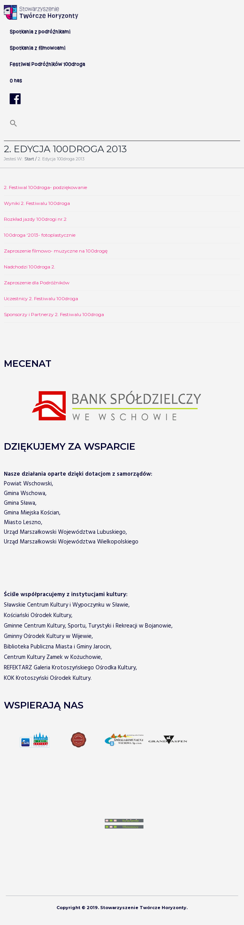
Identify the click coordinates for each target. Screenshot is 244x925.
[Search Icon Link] (13, 126)
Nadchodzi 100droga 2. (29, 267)
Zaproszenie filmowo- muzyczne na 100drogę (55, 251)
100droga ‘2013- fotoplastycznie (39, 235)
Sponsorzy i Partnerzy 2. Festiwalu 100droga (54, 314)
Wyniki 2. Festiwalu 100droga (37, 203)
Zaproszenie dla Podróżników (37, 282)
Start (29, 159)
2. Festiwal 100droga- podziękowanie (45, 187)
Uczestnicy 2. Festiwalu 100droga (41, 298)
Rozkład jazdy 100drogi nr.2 (35, 219)
